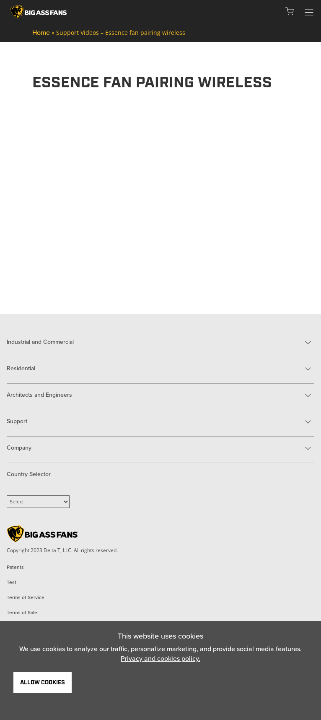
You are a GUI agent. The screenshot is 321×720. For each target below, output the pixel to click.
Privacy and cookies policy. (160, 658)
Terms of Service (25, 597)
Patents (15, 567)
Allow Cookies (42, 682)
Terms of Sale (22, 612)
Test (11, 582)
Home (41, 32)
